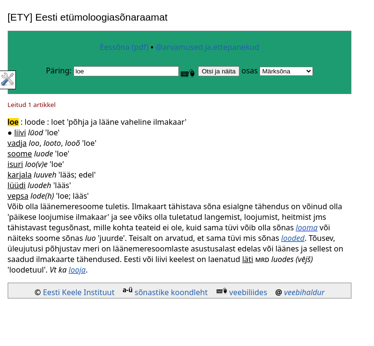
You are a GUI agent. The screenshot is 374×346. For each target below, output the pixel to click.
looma (306, 227)
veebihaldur (304, 292)
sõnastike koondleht (171, 292)
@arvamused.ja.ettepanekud (207, 47)
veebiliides (248, 292)
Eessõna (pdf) (124, 47)
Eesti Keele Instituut (78, 292)
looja (77, 269)
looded (293, 238)
